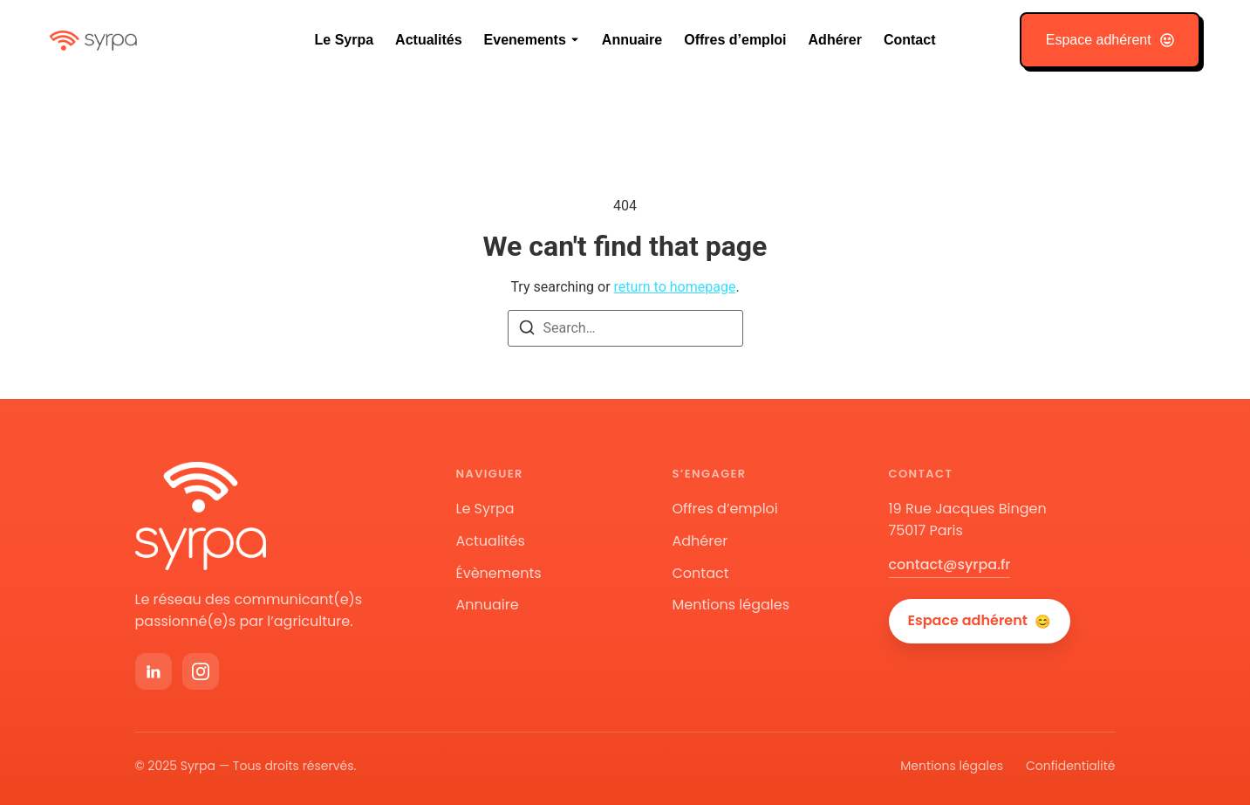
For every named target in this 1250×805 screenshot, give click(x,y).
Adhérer (835, 39)
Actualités (428, 39)
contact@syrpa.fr (950, 564)
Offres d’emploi (735, 39)
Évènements (499, 573)
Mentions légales (731, 605)
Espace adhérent (980, 620)
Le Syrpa (344, 39)
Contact (910, 39)
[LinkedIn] (153, 671)
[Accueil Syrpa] (200, 515)
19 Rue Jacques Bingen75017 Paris (968, 519)
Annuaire (632, 39)
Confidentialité (1071, 765)
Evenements (525, 39)
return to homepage (675, 287)
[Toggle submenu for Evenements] (573, 40)
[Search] (527, 330)
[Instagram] (200, 671)
